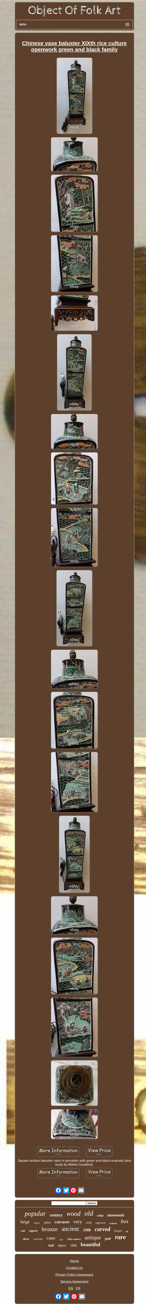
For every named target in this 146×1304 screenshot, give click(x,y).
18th (73, 1245)
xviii (89, 1222)
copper (37, 1222)
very (77, 1221)
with (23, 1230)
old (88, 1213)
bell (51, 1245)
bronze (50, 1229)
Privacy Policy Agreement (74, 1275)
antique (93, 1237)
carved (102, 1229)
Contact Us (74, 1268)
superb (33, 1230)
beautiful (90, 1244)
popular (35, 1213)
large (25, 1221)
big (127, 1231)
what (100, 1215)
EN (70, 1288)
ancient (70, 1228)
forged (118, 1230)
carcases (62, 1222)
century (56, 1215)
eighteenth (100, 1222)
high (61, 1239)
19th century (74, 1239)
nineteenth (115, 1215)
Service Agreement (74, 1281)
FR (78, 1288)
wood (73, 1213)
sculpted (113, 1223)
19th (87, 1229)
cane (51, 1238)
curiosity (38, 1239)
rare (120, 1237)
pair (108, 1239)
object (62, 1245)
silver (26, 1239)
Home (74, 1261)
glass (47, 1222)
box (125, 1221)
